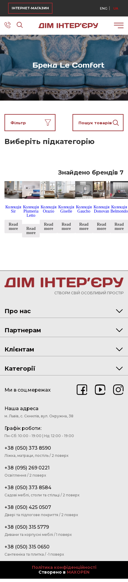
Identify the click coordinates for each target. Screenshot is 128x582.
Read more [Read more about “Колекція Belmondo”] (119, 226)
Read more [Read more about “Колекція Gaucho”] (84, 226)
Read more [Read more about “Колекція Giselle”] (66, 226)
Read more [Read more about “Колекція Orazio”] (48, 226)
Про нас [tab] (63, 311)
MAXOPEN (78, 572)
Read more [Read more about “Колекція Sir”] (13, 226)
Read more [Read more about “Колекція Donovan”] (101, 226)
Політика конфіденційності (64, 567)
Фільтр (30, 122)
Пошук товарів (98, 122)
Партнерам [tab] (63, 330)
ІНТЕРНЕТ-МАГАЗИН (30, 8)
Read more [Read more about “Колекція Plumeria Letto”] (31, 230)
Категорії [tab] (63, 368)
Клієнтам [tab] (63, 349)
